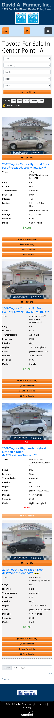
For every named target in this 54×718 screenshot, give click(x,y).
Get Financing (27, 244)
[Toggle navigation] (48, 30)
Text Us (27, 157)
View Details (27, 254)
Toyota (5, 679)
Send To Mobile (27, 249)
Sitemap (27, 707)
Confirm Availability (27, 239)
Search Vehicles (27, 92)
